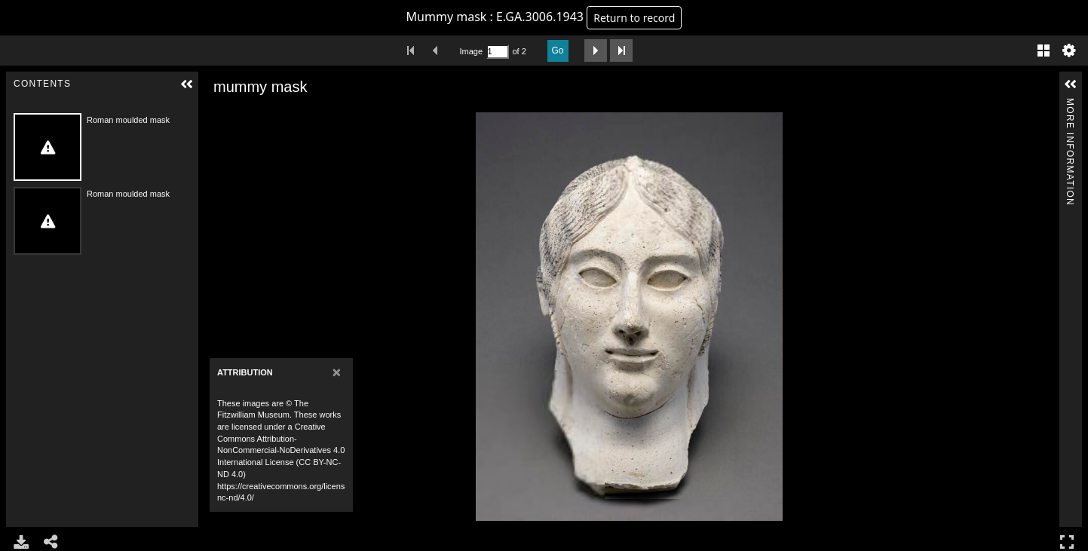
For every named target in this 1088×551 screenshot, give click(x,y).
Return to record (634, 18)
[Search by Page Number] (497, 51)
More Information (1070, 104)
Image (471, 51)
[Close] (336, 372)
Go (558, 50)
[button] (187, 84)
